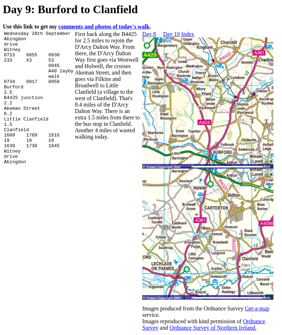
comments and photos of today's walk (104, 27)
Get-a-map (257, 308)
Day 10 (171, 34)
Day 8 (149, 34)
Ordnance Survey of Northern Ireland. (212, 328)
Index (187, 34)
